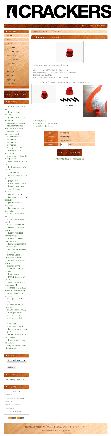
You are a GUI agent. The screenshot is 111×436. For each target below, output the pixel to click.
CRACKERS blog (16, 411)
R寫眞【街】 (12, 324)
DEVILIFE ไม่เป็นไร (14, 137)
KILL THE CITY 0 (13, 266)
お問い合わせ (101, 25)
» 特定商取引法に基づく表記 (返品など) (69, 159)
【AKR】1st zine (13, 274)
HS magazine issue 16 (14, 148)
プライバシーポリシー (80, 427)
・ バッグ (8, 43)
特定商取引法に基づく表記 (33, 427)
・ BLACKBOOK (11, 72)
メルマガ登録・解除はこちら (15, 380)
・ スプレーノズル (12, 52)
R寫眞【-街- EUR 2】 (15, 326)
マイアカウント (91, 25)
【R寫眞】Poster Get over (16, 184)
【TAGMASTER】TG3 (15, 195)
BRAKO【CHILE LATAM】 (17, 310)
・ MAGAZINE (10, 56)
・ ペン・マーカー (12, 60)
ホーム (84, 25)
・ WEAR (8, 35)
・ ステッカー (10, 64)
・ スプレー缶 (10, 47)
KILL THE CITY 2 (13, 315)
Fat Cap (57, 32)
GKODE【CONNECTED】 (16, 225)
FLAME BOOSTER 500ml (16, 123)
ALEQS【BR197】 (14, 172)
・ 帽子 (8, 39)
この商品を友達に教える (44, 126)
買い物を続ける (40, 121)
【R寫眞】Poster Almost (16, 181)
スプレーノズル (46, 32)
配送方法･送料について (64, 427)
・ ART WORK (10, 84)
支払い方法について (49, 427)
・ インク (8, 68)
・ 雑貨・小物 (10, 80)
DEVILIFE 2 (11, 142)
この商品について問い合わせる (46, 123)
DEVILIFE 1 (11, 140)
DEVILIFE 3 (11, 145)
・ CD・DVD (10, 76)
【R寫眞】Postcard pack (15, 186)
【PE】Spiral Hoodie (14, 313)
